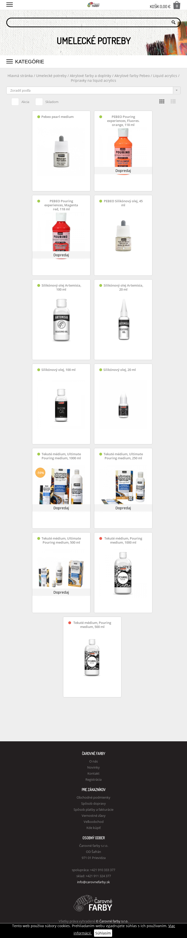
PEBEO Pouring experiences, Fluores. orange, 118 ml (123, 121)
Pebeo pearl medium (57, 117)
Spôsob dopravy (93, 803)
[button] (9, 4)
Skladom (46, 101)
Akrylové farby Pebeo (132, 75)
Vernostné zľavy (94, 815)
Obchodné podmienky (93, 797)
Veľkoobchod (94, 821)
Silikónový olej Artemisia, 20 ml (123, 287)
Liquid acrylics (165, 75)
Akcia (20, 101)
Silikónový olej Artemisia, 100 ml (61, 287)
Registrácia (93, 779)
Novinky (93, 767)
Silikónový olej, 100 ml (58, 370)
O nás (93, 761)
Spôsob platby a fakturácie (93, 809)
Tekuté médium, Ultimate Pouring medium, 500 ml (61, 540)
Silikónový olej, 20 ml (119, 370)
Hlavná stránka (20, 75)
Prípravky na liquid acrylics (93, 80)
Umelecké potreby (51, 75)
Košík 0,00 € (165, 5)
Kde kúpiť (93, 827)
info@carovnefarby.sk (93, 882)
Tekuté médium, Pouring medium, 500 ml (92, 625)
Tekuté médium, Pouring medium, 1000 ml (123, 540)
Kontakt (93, 773)
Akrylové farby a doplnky (91, 75)
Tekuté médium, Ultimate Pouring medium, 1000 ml (61, 456)
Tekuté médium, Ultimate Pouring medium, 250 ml (123, 456)
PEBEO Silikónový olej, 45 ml (123, 203)
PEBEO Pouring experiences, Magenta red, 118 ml (61, 205)
